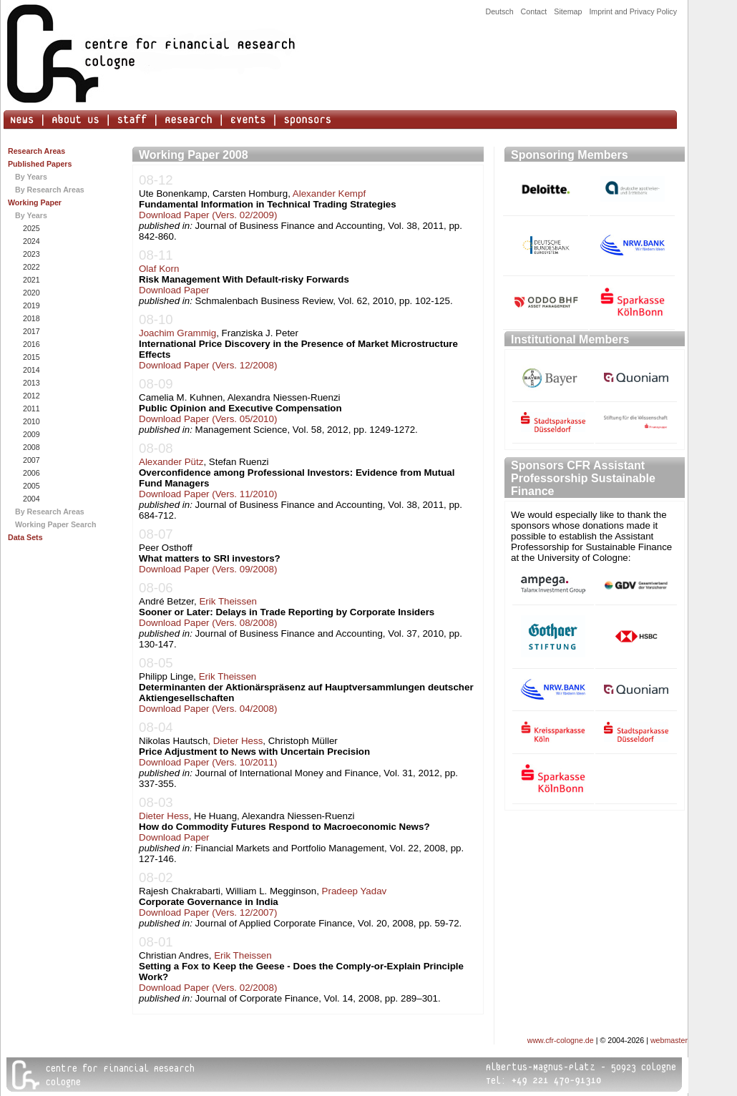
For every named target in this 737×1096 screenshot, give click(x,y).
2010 (30, 421)
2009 (30, 434)
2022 (30, 267)
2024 (30, 241)
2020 (30, 292)
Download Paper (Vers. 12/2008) (208, 365)
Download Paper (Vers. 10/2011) (208, 762)
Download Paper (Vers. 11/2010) (208, 494)
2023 (30, 254)
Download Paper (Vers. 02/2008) (208, 987)
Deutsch (499, 11)
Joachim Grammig (177, 333)
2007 (30, 460)
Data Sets (25, 537)
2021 (30, 279)
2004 (30, 498)
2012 (30, 395)
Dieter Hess (238, 740)
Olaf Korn (159, 268)
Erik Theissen (228, 601)
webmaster (669, 1040)
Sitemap (568, 11)
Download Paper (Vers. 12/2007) (208, 912)
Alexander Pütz (171, 461)
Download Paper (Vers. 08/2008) (208, 622)
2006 (30, 473)
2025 (30, 228)
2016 (30, 344)
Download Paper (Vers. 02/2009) (208, 215)
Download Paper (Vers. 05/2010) (208, 419)
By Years (31, 176)
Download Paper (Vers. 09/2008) (208, 569)
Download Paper (174, 290)
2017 (30, 331)
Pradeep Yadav (354, 891)
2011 (30, 408)
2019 (30, 305)
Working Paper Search (56, 524)
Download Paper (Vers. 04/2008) (208, 708)
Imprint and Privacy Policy (633, 11)
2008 (30, 447)
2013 (30, 382)
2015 (30, 357)
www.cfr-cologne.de (560, 1040)
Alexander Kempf (329, 193)
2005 (30, 485)
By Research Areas (49, 189)
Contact (534, 11)
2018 (30, 318)
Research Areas (36, 151)
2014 (30, 370)
